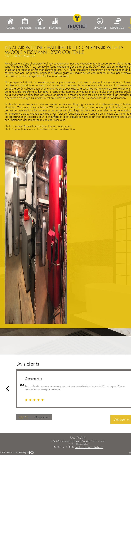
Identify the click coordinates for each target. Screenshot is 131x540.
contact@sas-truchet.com (89, 447)
